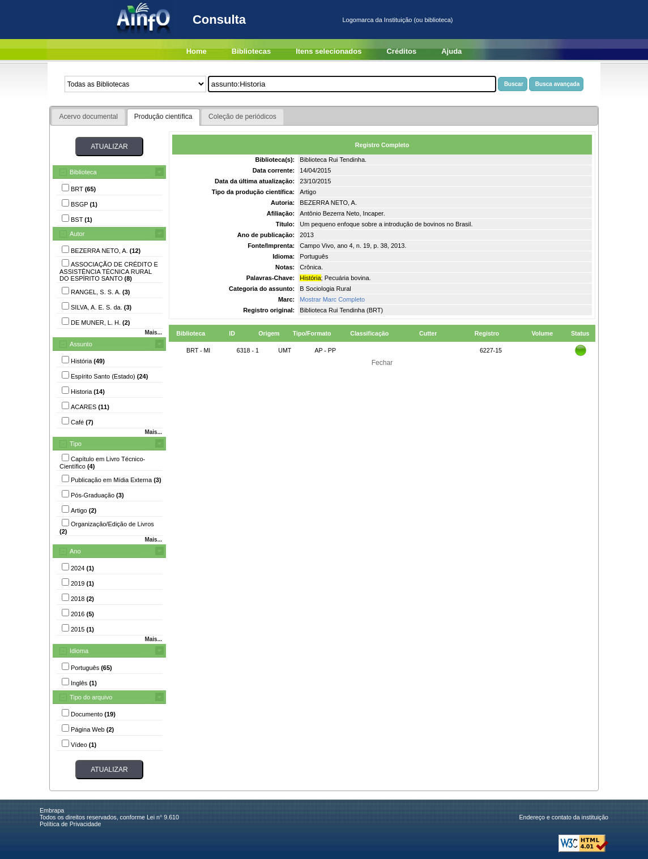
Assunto (81, 344)
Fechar (382, 363)
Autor (77, 233)
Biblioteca (83, 172)
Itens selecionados (328, 51)
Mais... (153, 332)
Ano (75, 551)
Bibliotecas (251, 51)
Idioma (79, 650)
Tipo (76, 443)
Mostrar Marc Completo (332, 299)
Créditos (401, 51)
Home (196, 51)
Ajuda (451, 51)
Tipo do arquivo (91, 697)
